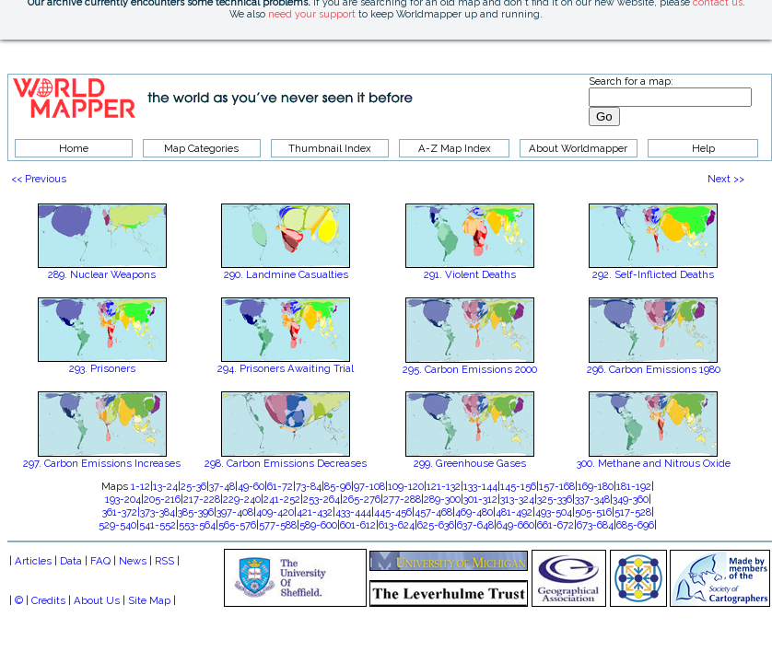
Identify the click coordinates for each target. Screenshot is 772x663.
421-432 (315, 512)
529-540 (117, 524)
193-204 (123, 499)
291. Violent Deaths (470, 274)
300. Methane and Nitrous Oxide (654, 463)
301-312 (480, 499)
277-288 (402, 499)
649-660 (515, 524)
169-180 (596, 486)
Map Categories (201, 148)
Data (71, 560)
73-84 (309, 486)
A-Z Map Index (454, 148)
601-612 (358, 524)
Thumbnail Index (329, 148)
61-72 (280, 486)
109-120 (406, 486)
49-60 (251, 486)
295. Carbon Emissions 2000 (470, 369)
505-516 (593, 512)
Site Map (149, 600)
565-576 (237, 524)
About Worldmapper (578, 148)
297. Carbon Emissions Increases (102, 463)
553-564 (197, 524)
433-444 (353, 512)
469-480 (474, 512)
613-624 (397, 524)
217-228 (201, 499)
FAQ (100, 560)
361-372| (121, 512)
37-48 (222, 486)
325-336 (554, 499)
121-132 (444, 486)
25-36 (193, 486)
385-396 (196, 512)
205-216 (162, 499)
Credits (48, 600)
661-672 (555, 524)
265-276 (361, 499)
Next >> (726, 178)
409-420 (275, 512)
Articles (33, 560)
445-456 (393, 512)
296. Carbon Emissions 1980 (653, 369)
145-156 (518, 486)
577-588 (278, 524)
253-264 (321, 499)
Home (73, 148)
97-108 (369, 486)
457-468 (433, 512)
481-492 (514, 512)
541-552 (157, 524)
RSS (164, 560)
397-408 (234, 512)
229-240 (242, 499)
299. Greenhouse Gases (470, 463)
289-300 (442, 499)
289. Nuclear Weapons (102, 274)
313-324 (517, 499)
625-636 (435, 524)
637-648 (475, 524)
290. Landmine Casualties (286, 274)
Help (703, 148)
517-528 (632, 512)
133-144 (480, 486)
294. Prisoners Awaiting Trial (285, 368)
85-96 (337, 486)
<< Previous (38, 178)
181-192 (633, 486)
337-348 (592, 499)
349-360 (631, 499)
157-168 (557, 486)
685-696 (635, 524)
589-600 (318, 524)
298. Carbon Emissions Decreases (286, 463)
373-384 (157, 512)
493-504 (553, 512)
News (132, 560)
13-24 (165, 486)
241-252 (281, 499)
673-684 (595, 524)
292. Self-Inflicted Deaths (653, 274)
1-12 (140, 486)
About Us (97, 600)
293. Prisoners (102, 368)
